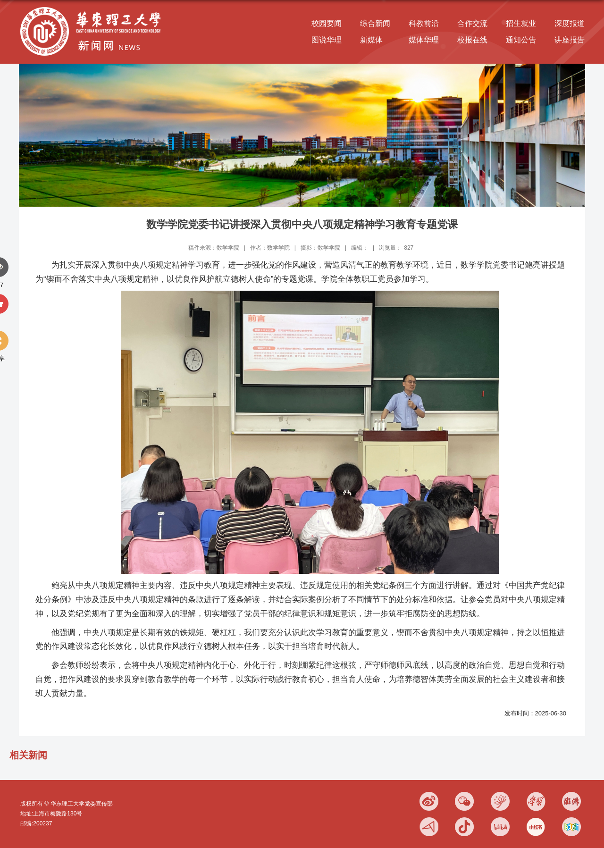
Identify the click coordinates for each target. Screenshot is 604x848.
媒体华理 (424, 40)
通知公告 (521, 40)
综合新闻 (375, 23)
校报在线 (472, 40)
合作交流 (472, 23)
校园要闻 (326, 23)
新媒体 (371, 40)
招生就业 (521, 23)
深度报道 (569, 23)
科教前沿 (424, 23)
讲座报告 (569, 40)
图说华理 (326, 40)
